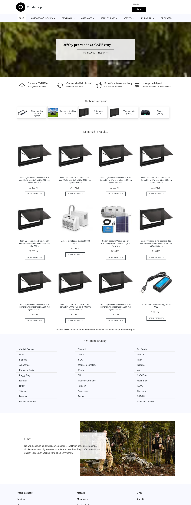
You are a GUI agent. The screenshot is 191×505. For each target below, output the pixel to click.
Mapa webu (82, 483)
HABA (63, 375)
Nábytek (128, 18)
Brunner (146, 380)
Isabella (145, 359)
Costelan (105, 380)
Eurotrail (105, 370)
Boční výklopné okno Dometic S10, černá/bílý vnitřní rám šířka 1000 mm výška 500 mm (156, 243)
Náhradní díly (147, 18)
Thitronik (64, 349)
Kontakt (140, 483)
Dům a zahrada (108, 18)
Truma (23, 354)
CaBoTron (65, 370)
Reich (63, 365)
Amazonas (65, 359)
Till (21, 370)
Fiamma (105, 354)
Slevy (20, 489)
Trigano (23, 380)
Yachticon (65, 380)
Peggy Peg (147, 365)
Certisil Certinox (27, 349)
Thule (22, 359)
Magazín (81, 476)
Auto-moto (86, 18)
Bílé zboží (166, 18)
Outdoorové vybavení (42, 18)
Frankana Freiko (28, 365)
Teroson (105, 375)
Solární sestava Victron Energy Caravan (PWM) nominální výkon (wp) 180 (115, 243)
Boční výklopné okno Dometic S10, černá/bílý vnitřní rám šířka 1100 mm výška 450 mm (116, 180)
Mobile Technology (110, 359)
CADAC (64, 385)
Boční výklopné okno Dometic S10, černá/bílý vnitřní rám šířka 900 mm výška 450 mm (156, 180)
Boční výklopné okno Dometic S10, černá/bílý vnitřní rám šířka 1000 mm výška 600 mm (75, 180)
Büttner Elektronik (109, 385)
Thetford (64, 354)
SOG (144, 354)
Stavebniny (67, 18)
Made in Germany (150, 370)
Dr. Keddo (106, 349)
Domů (21, 18)
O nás (140, 476)
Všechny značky (25, 476)
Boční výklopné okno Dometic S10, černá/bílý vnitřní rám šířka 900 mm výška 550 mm (34, 180)
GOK (144, 349)
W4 (102, 365)
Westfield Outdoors (151, 385)
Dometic (24, 385)
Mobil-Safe (25, 375)
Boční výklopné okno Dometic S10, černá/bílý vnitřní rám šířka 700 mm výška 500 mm (34, 243)
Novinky (21, 483)
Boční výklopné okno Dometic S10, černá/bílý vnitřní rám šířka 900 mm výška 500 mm (75, 307)
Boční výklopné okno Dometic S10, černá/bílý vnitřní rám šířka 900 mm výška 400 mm (34, 307)
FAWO (145, 375)
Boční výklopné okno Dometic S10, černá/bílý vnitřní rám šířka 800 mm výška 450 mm (115, 307)
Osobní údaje (83, 489)
